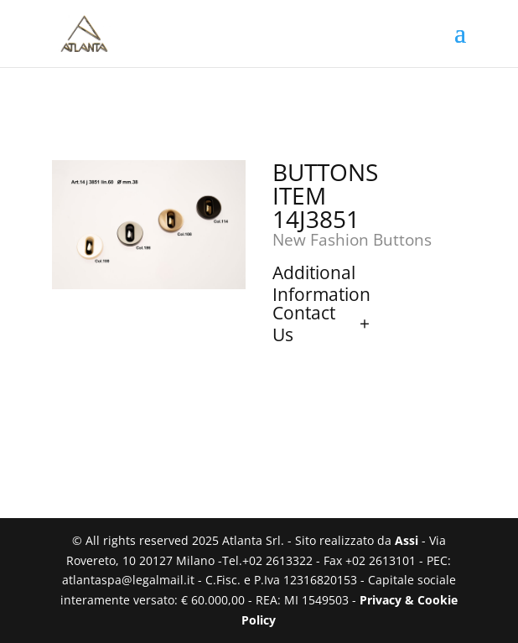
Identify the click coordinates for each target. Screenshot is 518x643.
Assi (406, 540)
